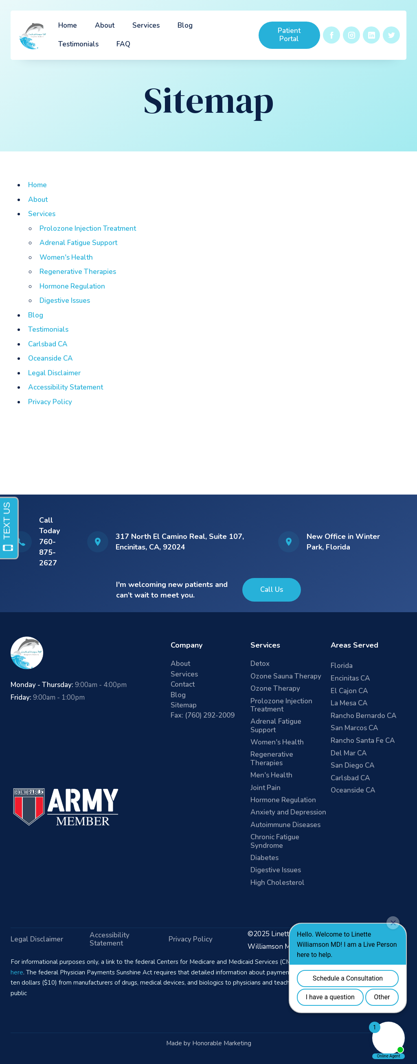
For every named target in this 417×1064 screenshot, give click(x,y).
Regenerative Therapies (78, 271)
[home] (33, 35)
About (104, 25)
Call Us (271, 589)
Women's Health (66, 257)
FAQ (123, 44)
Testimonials (78, 44)
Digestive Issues (65, 300)
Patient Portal (289, 35)
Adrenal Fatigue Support (78, 242)
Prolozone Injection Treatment (88, 228)
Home (67, 25)
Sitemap (184, 705)
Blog (185, 25)
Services (146, 25)
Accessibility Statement (65, 387)
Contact (183, 685)
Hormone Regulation (72, 286)
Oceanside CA (50, 358)
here (17, 972)
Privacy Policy (50, 402)
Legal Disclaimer (54, 373)
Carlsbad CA (48, 344)
